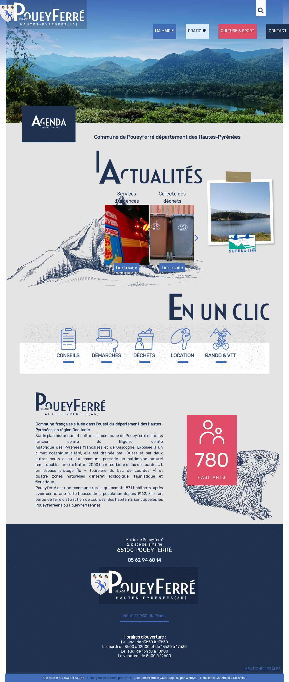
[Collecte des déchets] (172, 235)
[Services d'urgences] (127, 235)
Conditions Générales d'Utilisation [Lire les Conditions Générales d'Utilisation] (223, 678)
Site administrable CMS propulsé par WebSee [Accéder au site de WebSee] (165, 678)
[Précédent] (102, 237)
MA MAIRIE (164, 30)
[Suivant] (196, 237)
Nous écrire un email (144, 616)
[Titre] (68, 345)
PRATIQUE (197, 30)
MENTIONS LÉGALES (263, 669)
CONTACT (278, 30)
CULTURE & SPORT (237, 30)
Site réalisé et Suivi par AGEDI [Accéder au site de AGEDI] (64, 678)
